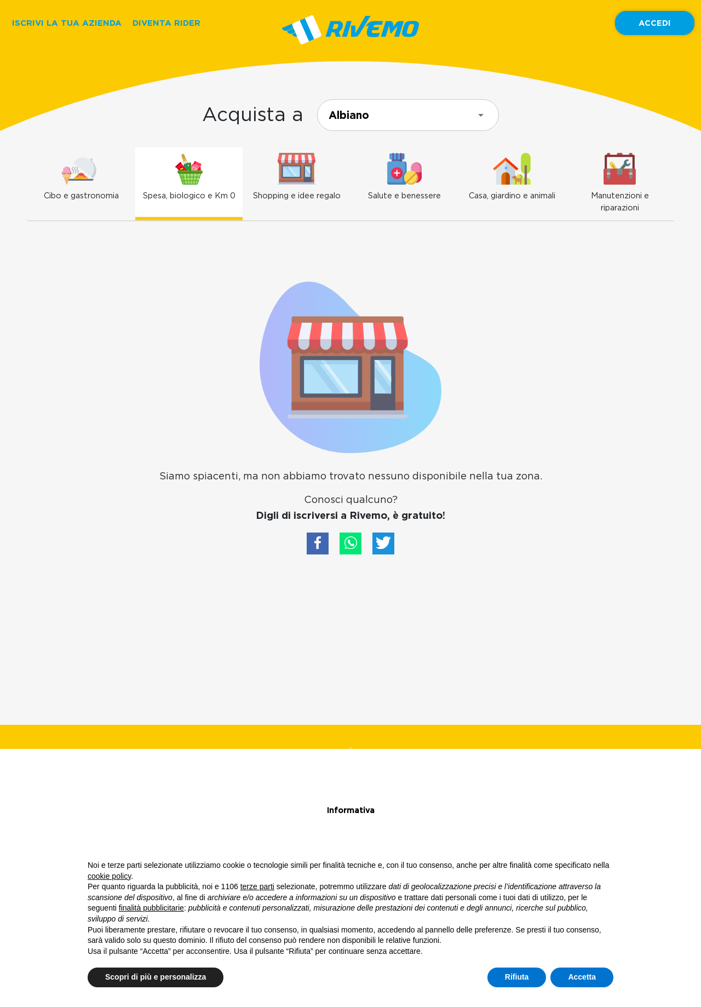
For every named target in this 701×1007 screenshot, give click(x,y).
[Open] (481, 115)
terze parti (257, 886)
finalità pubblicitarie (151, 907)
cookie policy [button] (109, 876)
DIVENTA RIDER (166, 22)
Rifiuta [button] (517, 976)
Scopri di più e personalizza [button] (155, 976)
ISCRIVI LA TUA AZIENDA (67, 22)
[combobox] (408, 115)
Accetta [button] (582, 976)
